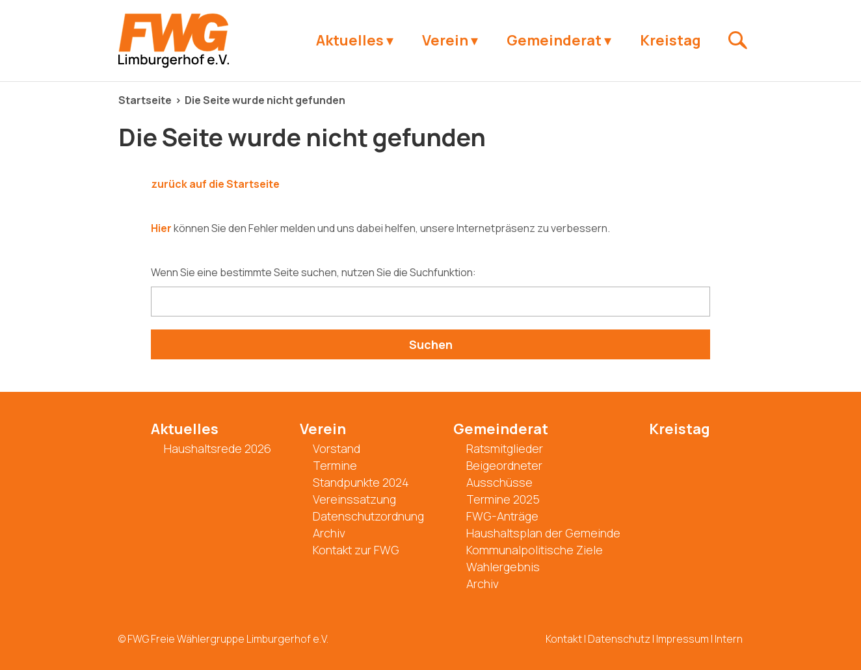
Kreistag (670, 40)
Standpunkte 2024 (361, 482)
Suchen (431, 344)
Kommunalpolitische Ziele (534, 550)
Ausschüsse (499, 482)
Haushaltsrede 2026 (217, 448)
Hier (161, 228)
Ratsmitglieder (504, 448)
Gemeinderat (554, 40)
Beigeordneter (504, 465)
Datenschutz (619, 639)
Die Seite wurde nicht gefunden (265, 100)
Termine (335, 465)
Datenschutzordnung (368, 516)
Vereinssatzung (354, 499)
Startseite (145, 100)
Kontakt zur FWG (356, 550)
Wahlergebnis (503, 566)
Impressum (682, 639)
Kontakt (564, 639)
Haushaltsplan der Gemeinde (543, 533)
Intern (729, 639)
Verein (445, 40)
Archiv (329, 533)
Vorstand (336, 448)
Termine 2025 (503, 499)
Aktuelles (350, 40)
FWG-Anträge (502, 516)
